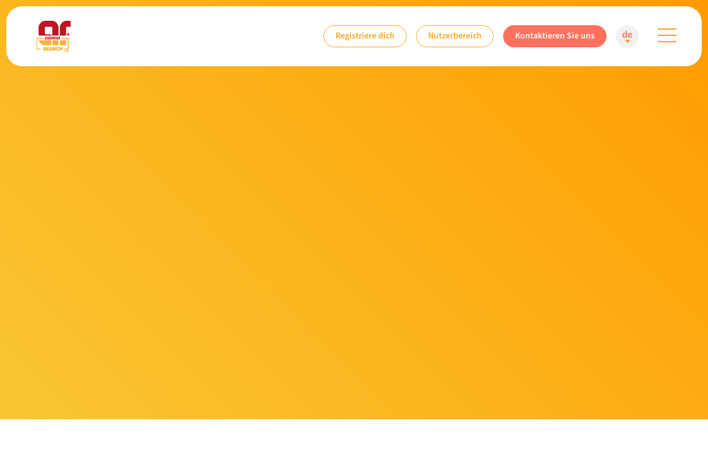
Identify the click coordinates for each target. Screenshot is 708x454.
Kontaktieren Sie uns (555, 35)
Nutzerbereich (455, 35)
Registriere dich (365, 35)
